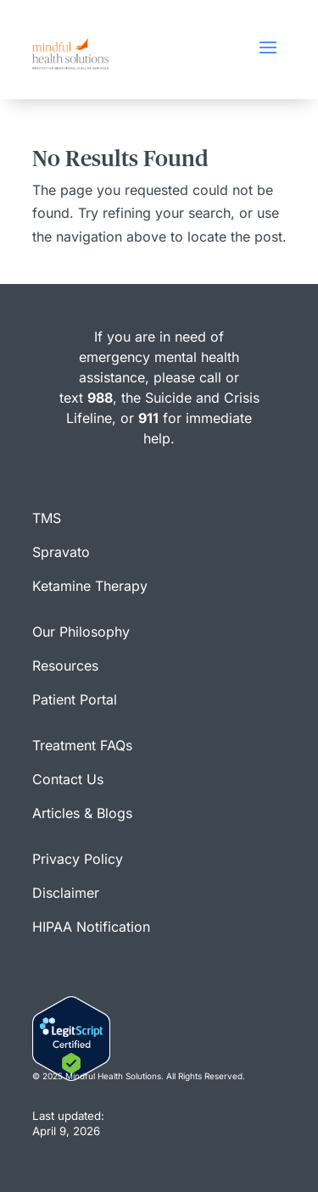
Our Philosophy (81, 631)
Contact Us (67, 779)
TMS (46, 518)
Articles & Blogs (82, 813)
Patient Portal (74, 699)
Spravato (61, 551)
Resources (65, 665)
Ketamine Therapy (90, 585)
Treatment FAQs (82, 745)
